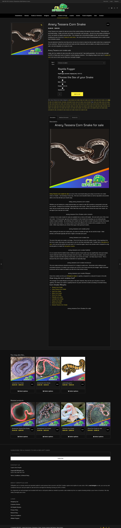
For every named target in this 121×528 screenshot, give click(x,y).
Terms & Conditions (16, 515)
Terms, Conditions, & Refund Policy (20, 475)
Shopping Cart (14, 501)
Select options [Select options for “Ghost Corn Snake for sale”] (98, 437)
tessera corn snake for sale (81, 109)
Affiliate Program (15, 518)
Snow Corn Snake (56, 295)
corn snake (90, 100)
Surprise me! (61, 90)
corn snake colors (86, 107)
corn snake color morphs (99, 100)
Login (111, 1)
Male (62, 82)
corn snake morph (103, 107)
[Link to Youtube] (111, 8)
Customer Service (15, 504)
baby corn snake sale (95, 105)
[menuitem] (106, 1)
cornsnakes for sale (61, 109)
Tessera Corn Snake (57, 287)
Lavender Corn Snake (57, 299)
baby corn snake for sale (84, 105)
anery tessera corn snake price (100, 103)
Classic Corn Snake (57, 301)
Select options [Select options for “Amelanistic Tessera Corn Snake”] (23, 437)
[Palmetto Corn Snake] (1, 264)
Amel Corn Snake (56, 291)
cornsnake (64, 102)
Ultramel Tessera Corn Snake (59, 305)
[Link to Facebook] (109, 8)
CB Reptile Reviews (16, 507)
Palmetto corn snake (57, 297)
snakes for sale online (70, 37)
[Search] (106, 15)
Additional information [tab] (63, 117)
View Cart (105, 1)
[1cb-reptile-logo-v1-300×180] (60, 8)
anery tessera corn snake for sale (85, 103)
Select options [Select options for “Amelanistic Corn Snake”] (48, 391)
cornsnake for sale (71, 102)
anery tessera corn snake (74, 100)
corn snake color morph (64, 107)
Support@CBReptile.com (17, 470)
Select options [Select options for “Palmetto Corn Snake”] (73, 437)
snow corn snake (79, 102)
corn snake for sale (94, 107)
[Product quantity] (60, 94)
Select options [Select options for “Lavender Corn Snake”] (23, 391)
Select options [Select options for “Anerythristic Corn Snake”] (48, 437)
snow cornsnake (87, 102)
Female (62, 86)
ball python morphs (70, 246)
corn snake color (55, 107)
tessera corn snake (70, 109)
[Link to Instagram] (114, 8)
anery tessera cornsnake (64, 105)
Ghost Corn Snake (57, 303)
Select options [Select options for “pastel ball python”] (73, 391)
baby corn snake (84, 100)
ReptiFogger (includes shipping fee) (70, 73)
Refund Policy (14, 512)
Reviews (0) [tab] (74, 117)
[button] (41, 25)
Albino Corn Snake (57, 293)
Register (117, 1)
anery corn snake (97, 102)
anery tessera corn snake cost (70, 103)
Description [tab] (52, 117)
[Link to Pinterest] (117, 8)
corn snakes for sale (56, 102)
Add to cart (77, 94)
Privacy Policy (14, 510)
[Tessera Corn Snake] (119, 264)
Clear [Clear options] (109, 100)
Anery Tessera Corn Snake (59, 289)
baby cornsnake (103, 105)
